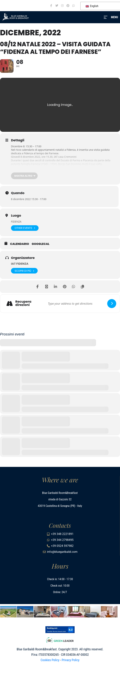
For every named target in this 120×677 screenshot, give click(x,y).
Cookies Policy (50, 660)
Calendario (19, 244)
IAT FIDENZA (19, 264)
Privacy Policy (70, 660)
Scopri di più (24, 270)
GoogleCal (40, 244)
